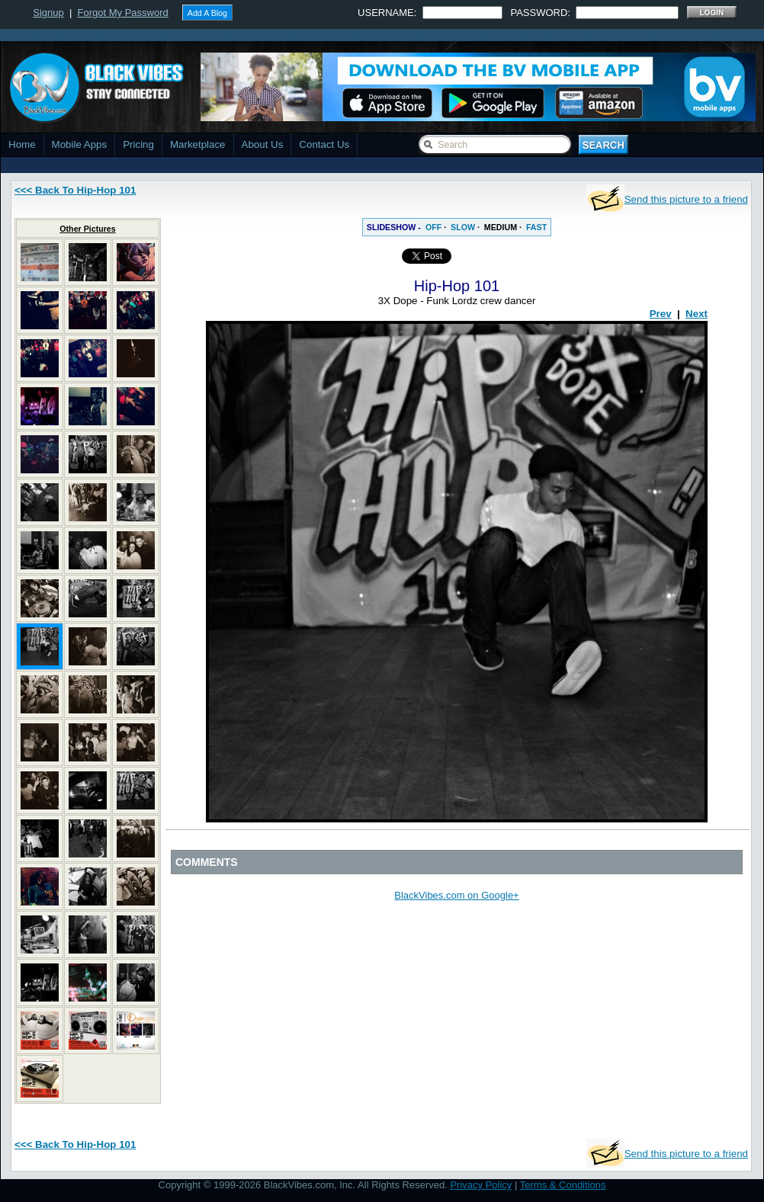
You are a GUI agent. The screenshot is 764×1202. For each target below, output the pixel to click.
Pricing (138, 144)
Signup (48, 12)
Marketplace (198, 144)
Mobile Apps (80, 144)
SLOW (463, 227)
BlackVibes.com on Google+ (456, 895)
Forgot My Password (123, 12)
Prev (661, 313)
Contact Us (324, 144)
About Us (263, 144)
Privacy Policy (481, 1185)
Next (696, 313)
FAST (536, 227)
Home (22, 144)
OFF (433, 227)
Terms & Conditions (563, 1185)
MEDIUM (500, 227)
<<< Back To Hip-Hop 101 (75, 190)
